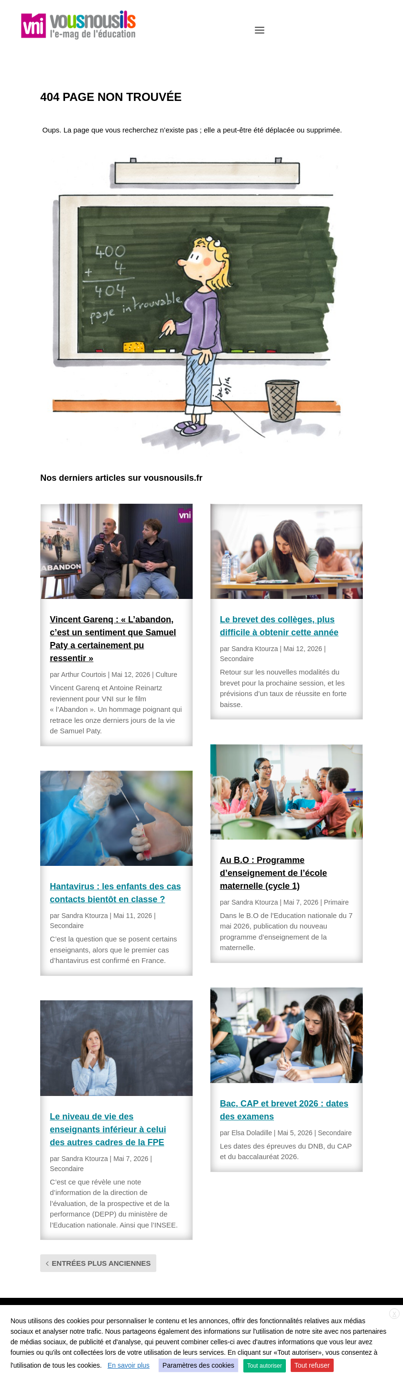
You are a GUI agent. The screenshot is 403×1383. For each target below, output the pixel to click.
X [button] (394, 1314)
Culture (166, 674)
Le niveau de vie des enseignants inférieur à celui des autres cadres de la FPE (108, 1129)
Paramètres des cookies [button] (198, 1365)
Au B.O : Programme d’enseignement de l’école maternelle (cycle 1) (273, 873)
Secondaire (67, 925)
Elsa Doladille (251, 1133)
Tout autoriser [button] (264, 1365)
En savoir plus (129, 1365)
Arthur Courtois (83, 674)
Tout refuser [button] (312, 1365)
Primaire (336, 902)
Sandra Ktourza (84, 915)
